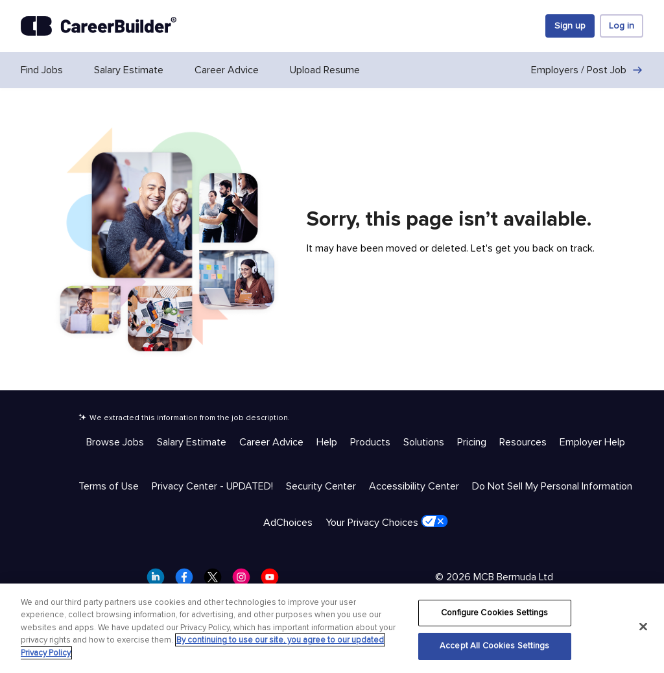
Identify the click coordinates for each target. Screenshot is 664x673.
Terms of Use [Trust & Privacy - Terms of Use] (108, 486)
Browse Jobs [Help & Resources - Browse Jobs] (115, 442)
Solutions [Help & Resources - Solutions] (423, 442)
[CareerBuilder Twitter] (216, 581)
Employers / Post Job (587, 70)
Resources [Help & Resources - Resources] (523, 442)
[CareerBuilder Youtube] (273, 581)
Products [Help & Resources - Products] (370, 442)
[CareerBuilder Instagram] (245, 581)
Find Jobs (42, 70)
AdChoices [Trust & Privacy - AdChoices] (288, 522)
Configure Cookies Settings (494, 613)
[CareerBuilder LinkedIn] (159, 581)
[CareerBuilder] (98, 26)
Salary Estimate (128, 70)
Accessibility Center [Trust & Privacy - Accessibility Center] (414, 486)
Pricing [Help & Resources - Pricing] (471, 442)
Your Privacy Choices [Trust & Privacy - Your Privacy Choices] (387, 522)
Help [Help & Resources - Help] (326, 442)
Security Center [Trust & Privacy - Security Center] (321, 486)
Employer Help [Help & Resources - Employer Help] (592, 442)
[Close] (643, 626)
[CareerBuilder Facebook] (188, 581)
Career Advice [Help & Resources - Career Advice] (271, 442)
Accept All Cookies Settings (495, 646)
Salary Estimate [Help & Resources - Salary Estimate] (191, 442)
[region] (332, 628)
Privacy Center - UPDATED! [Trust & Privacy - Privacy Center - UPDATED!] (212, 486)
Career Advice (227, 70)
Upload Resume (325, 70)
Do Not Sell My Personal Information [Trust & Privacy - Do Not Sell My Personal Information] (552, 486)
